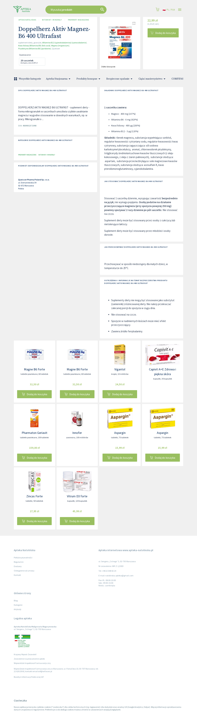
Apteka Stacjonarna (59, 79)
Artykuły (17, 609)
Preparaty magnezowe (78, 20)
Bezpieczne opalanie (120, 79)
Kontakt (17, 575)
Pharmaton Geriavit (34, 433)
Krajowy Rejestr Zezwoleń (25, 654)
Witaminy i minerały (52, 20)
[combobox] (84, 10)
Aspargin (120, 433)
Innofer (77, 433)
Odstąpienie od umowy (24, 570)
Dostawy (18, 566)
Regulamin (19, 562)
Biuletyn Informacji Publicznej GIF (29, 677)
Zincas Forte (34, 496)
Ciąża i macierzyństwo (152, 79)
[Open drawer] (179, 10)
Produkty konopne (89, 79)
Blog (16, 600)
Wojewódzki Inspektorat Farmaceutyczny (32, 663)
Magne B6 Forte (34, 369)
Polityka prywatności (23, 557)
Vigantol (119, 369)
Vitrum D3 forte (77, 496)
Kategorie (18, 605)
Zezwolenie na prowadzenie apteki (29, 658)
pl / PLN (168, 10)
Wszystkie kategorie (27, 79)
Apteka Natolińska (27, 20)
